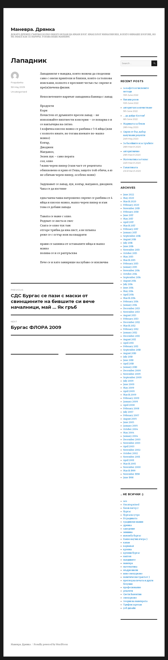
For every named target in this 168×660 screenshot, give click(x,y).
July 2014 (128, 284)
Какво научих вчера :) (135, 539)
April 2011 (128, 343)
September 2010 (132, 349)
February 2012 (130, 329)
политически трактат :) (136, 577)
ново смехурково (132, 573)
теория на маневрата (135, 601)
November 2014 (131, 270)
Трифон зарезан (132, 604)
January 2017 (130, 232)
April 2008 (129, 405)
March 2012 (129, 325)
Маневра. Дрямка (33, 29)
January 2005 (130, 425)
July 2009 (128, 381)
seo (125, 501)
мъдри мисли (130, 570)
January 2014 (130, 305)
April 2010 (128, 363)
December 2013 (131, 308)
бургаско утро (131, 515)
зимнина (128, 532)
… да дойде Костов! (134, 115)
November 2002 (131, 450)
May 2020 (128, 198)
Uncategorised (19, 91)
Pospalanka (17, 82)
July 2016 (128, 243)
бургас (127, 511)
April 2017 (128, 222)
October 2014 (130, 274)
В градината (130, 518)
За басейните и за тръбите (138, 143)
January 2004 (130, 436)
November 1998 (131, 474)
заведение (129, 528)
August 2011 (129, 339)
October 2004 (130, 429)
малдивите (129, 559)
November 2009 (131, 374)
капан (126, 542)
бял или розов (131, 99)
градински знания (133, 522)
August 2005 (130, 418)
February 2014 (130, 301)
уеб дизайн (129, 608)
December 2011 (131, 336)
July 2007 (128, 412)
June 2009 (128, 384)
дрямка (127, 525)
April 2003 (128, 446)
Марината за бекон (134, 123)
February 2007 (131, 415)
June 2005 (128, 422)
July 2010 (128, 356)
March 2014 (129, 298)
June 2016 (128, 246)
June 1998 (128, 477)
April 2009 (129, 391)
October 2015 (130, 253)
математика (130, 566)
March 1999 (129, 470)
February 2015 (130, 263)
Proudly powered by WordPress (51, 644)
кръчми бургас (131, 553)
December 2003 (131, 439)
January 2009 (130, 401)
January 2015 (130, 267)
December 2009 (132, 370)
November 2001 (131, 456)
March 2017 (129, 225)
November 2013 (131, 312)
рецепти (128, 591)
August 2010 (129, 353)
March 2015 (129, 260)
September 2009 (132, 377)
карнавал (128, 546)
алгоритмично (131, 151)
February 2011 (130, 346)
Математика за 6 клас (135, 159)
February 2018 (130, 211)
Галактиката (130, 167)
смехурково (130, 597)
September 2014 (132, 277)
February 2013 (130, 318)
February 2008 (131, 408)
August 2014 (129, 280)
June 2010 (128, 360)
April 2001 (128, 460)
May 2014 (128, 291)
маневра (128, 563)
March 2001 (129, 463)
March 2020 (129, 201)
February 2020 (131, 205)
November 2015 (131, 249)
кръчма (127, 549)
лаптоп (127, 556)
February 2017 (130, 229)
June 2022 (128, 194)
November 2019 (131, 208)
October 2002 (130, 453)
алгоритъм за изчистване (137, 107)
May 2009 (128, 387)
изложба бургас (132, 535)
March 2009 (129, 394)
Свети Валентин (132, 594)
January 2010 (130, 367)
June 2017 (128, 215)
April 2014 (128, 294)
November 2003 (131, 443)
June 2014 (128, 287)
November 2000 (132, 467)
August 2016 (129, 239)
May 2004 (128, 432)
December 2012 (131, 322)
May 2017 (128, 218)
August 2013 (129, 315)
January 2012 (130, 332)
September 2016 (132, 236)
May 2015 (128, 256)
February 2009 (131, 398)
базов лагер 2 (130, 508)
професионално (132, 587)
